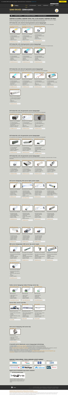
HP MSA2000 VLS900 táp (13, 173)
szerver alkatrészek (43, 387)
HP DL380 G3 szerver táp (38, 173)
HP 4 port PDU (12, 319)
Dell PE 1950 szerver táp (26, 197)
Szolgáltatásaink (45, 5)
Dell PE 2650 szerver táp (50, 196)
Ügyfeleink (51, 5)
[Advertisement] (28, 66)
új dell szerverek (31, 390)
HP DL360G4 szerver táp (38, 153)
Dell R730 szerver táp (25, 241)
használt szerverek (49, 387)
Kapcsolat (56, 5)
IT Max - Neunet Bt (15, 5)
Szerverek (39, 5)
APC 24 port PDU (37, 318)
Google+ (57, 388)
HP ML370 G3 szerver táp (26, 173)
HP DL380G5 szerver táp (13, 128)
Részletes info (34, 1)
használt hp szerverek (19, 390)
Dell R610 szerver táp (13, 196)
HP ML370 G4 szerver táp (26, 152)
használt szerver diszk (20, 391)
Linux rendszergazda (32, 5)
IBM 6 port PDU (25, 318)
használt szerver (18, 15)
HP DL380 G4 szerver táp (13, 152)
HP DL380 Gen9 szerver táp (14, 41)
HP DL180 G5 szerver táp (26, 128)
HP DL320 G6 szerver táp (13, 103)
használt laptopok (56, 387)
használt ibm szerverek (25, 390)
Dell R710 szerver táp (38, 196)
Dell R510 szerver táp (38, 241)
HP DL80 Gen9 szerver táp (38, 40)
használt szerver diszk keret (33, 391)
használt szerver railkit (27, 391)
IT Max (26, 5)
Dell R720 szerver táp (13, 241)
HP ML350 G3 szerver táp (50, 173)
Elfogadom (63, 1)
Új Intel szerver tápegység (13, 341)
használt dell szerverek (13, 390)
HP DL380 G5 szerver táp (38, 128)
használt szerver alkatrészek (13, 391)
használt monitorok (36, 387)
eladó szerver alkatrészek (29, 15)
